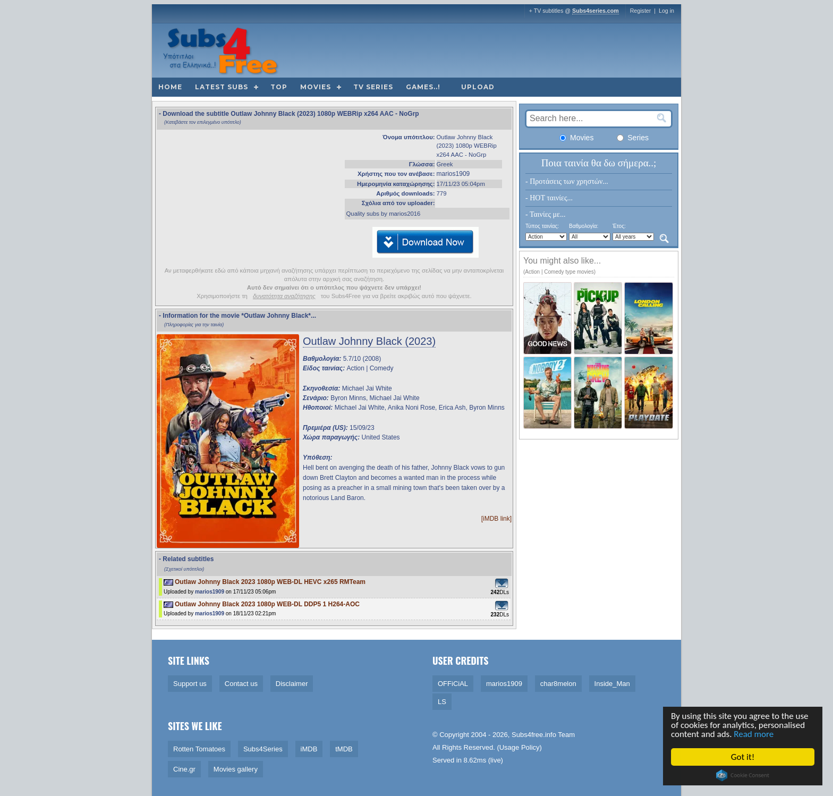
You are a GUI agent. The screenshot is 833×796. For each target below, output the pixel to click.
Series (633, 137)
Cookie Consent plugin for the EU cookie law (743, 775)
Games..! (423, 87)
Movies (315, 87)
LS (442, 702)
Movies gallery (236, 769)
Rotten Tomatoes (199, 749)
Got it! (743, 757)
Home (170, 87)
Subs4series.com (595, 10)
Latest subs (221, 87)
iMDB (309, 749)
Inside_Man (612, 684)
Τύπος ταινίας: (542, 226)
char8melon (558, 684)
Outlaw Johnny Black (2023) (369, 341)
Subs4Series (263, 749)
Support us (190, 684)
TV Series (373, 87)
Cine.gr (184, 769)
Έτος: (619, 226)
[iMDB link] (496, 518)
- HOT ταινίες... (549, 198)
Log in (666, 10)
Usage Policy (519, 747)
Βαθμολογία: (583, 226)
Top (278, 87)
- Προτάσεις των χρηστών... (566, 181)
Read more (755, 734)
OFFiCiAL (453, 684)
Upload (478, 87)
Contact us (241, 684)
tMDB (344, 749)
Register (640, 10)
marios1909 (453, 173)
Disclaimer (292, 684)
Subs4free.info (534, 735)
